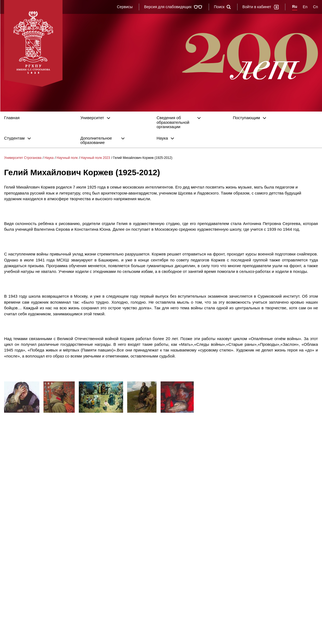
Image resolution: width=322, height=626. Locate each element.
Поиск (222, 7)
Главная (12, 118)
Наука (162, 138)
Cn (315, 7)
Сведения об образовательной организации (173, 122)
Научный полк (67, 158)
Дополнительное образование (96, 140)
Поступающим (246, 118)
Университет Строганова (23, 158)
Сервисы (125, 7)
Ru (294, 6)
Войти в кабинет (260, 7)
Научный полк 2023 (95, 158)
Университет (92, 118)
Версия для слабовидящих (173, 7)
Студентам (14, 138)
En (305, 7)
